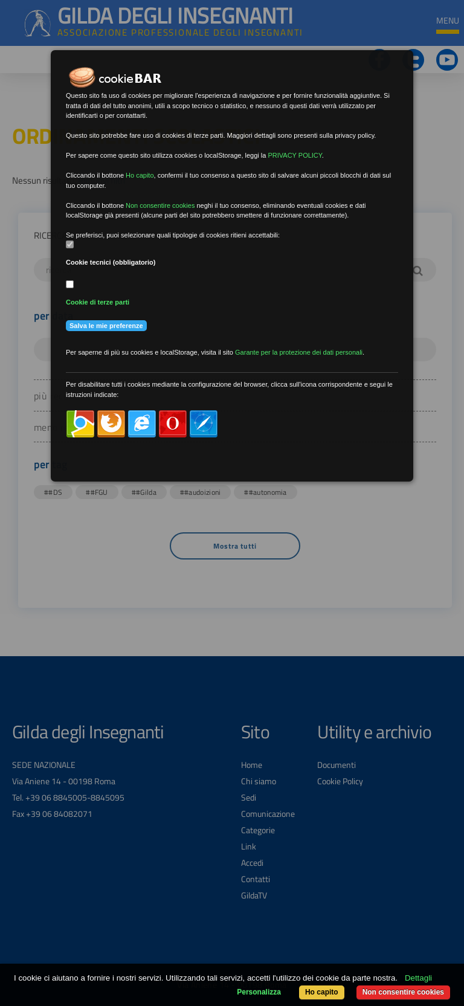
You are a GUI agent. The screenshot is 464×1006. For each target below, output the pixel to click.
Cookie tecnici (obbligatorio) (111, 262)
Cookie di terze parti (97, 302)
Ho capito (321, 992)
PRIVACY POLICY (294, 155)
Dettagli (418, 977)
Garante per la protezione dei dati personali (298, 352)
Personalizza (259, 992)
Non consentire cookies (403, 992)
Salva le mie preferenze (106, 325)
